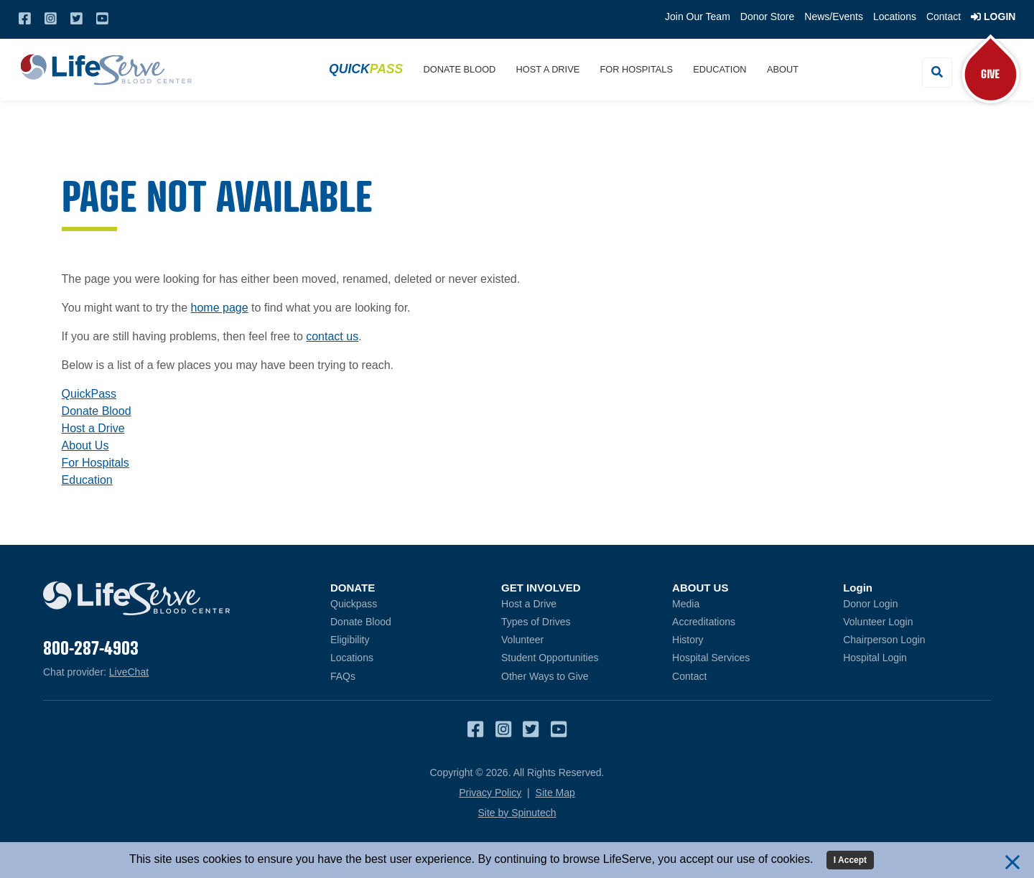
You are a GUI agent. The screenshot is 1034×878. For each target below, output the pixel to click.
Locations (894, 16)
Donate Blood (460, 69)
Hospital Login (917, 657)
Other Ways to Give (545, 676)
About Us (85, 445)
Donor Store (767, 16)
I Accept (850, 860)
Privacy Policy (490, 792)
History (688, 639)
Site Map (555, 792)
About (782, 69)
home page (219, 308)
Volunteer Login (917, 621)
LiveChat (129, 672)
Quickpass (353, 604)
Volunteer (522, 639)
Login (993, 16)
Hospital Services (711, 657)
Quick (366, 69)
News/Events (833, 16)
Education (719, 69)
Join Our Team (697, 16)
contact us (332, 336)
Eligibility (349, 639)
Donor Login (917, 603)
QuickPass (89, 394)
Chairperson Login (917, 639)
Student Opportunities (549, 657)
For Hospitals (636, 69)
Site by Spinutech (517, 812)
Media (685, 604)
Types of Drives (535, 621)
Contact (943, 16)
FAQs (342, 676)
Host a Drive (548, 69)
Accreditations (703, 621)
